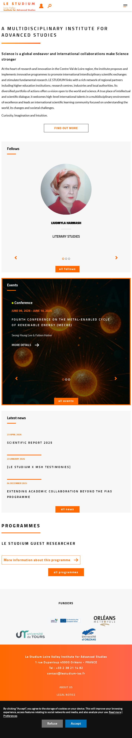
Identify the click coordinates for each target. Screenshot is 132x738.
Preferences (10, 715)
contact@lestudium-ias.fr (66, 673)
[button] (16, 260)
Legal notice (66, 694)
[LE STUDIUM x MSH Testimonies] (39, 467)
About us (66, 687)
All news (67, 509)
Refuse (52, 723)
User (41, 6)
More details (21, 345)
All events (66, 401)
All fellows (67, 269)
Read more (115, 712)
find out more (66, 128)
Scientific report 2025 (30, 442)
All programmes (66, 572)
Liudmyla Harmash (66, 223)
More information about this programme (37, 559)
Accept (76, 723)
